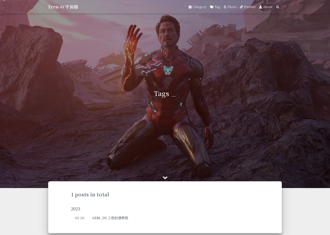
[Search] (278, 7)
